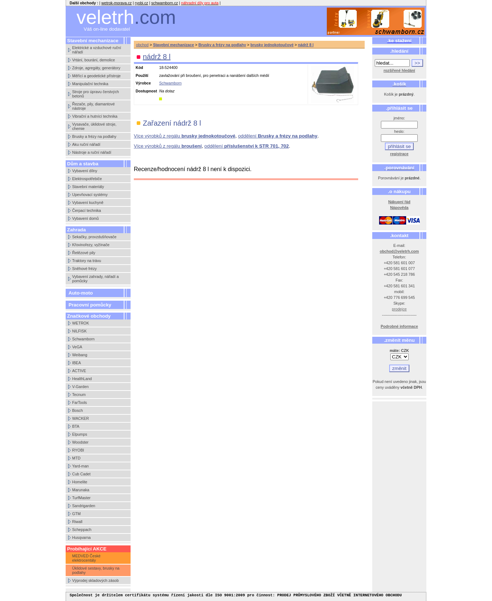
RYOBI (78, 450)
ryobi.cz (141, 3)
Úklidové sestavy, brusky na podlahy (95, 570)
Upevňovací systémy (89, 194)
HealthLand (82, 378)
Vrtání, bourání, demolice (93, 60)
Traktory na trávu (86, 260)
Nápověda (399, 207)
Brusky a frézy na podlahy (94, 136)
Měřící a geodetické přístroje (96, 76)
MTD (76, 458)
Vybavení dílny (84, 171)
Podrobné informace (399, 326)
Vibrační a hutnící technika (94, 116)
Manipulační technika (90, 84)
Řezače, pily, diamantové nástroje (93, 106)
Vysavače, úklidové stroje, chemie (94, 126)
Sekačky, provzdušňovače (94, 237)
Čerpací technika (86, 210)
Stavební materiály (88, 186)
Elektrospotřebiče (87, 179)
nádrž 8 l (305, 45)
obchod (142, 45)
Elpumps (79, 434)
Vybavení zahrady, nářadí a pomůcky (95, 278)
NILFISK (79, 331)
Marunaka (80, 490)
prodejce (399, 309)
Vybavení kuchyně (88, 202)
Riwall (77, 521)
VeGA (77, 347)
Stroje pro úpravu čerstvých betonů (95, 94)
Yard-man (80, 466)
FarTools (79, 402)
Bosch (77, 410)
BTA (75, 426)
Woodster (80, 442)
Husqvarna (81, 537)
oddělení (277, 136)
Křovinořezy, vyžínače (90, 245)
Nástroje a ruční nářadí (91, 152)
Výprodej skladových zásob (95, 580)
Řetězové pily (83, 253)
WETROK (80, 323)
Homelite (79, 482)
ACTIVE (79, 371)
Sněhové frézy (84, 268)
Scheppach (81, 529)
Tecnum (78, 394)
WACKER (80, 418)
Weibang (79, 355)
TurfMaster (81, 498)
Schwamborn (83, 339)
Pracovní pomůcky (90, 305)
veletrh (126, 17)
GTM (76, 513)
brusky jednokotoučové (272, 45)
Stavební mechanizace (173, 45)
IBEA (76, 363)
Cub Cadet (81, 474)
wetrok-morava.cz (116, 3)
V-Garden (80, 386)
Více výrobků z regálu (184, 136)
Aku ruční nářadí (86, 144)
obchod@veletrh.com (399, 251)
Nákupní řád (399, 202)
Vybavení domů (85, 218)
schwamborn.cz (164, 3)
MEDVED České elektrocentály (86, 558)
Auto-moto (81, 293)
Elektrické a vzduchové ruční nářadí (96, 49)
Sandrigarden (83, 506)
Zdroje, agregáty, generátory (96, 68)
